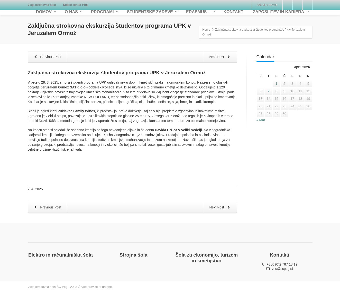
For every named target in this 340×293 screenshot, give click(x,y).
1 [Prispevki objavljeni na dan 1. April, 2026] (276, 84)
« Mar (261, 120)
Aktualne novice (267, 5)
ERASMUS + (200, 11)
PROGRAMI (105, 11)
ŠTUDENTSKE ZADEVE (152, 11)
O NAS (74, 11)
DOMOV (46, 11)
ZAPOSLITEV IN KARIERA (281, 11)
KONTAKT (233, 11)
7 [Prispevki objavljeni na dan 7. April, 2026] (268, 91)
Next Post (220, 57)
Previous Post (47, 57)
